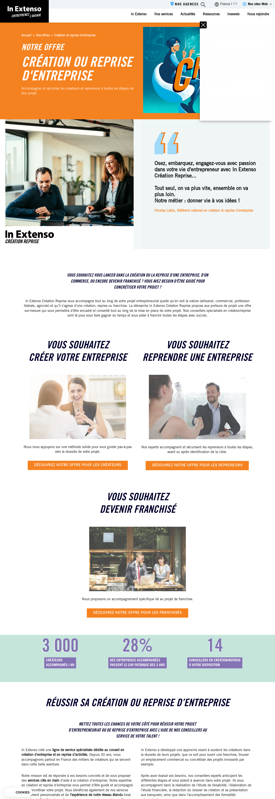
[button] (18, 792)
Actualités (187, 14)
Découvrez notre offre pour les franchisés (137, 613)
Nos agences (187, 4)
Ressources (211, 14)
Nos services (163, 14)
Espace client (258, 27)
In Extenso (139, 14)
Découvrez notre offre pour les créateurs (77, 465)
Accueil (26, 35)
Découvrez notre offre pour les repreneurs (197, 465)
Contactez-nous (221, 27)
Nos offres (42, 35)
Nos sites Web (258, 4)
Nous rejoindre (258, 14)
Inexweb (233, 14)
